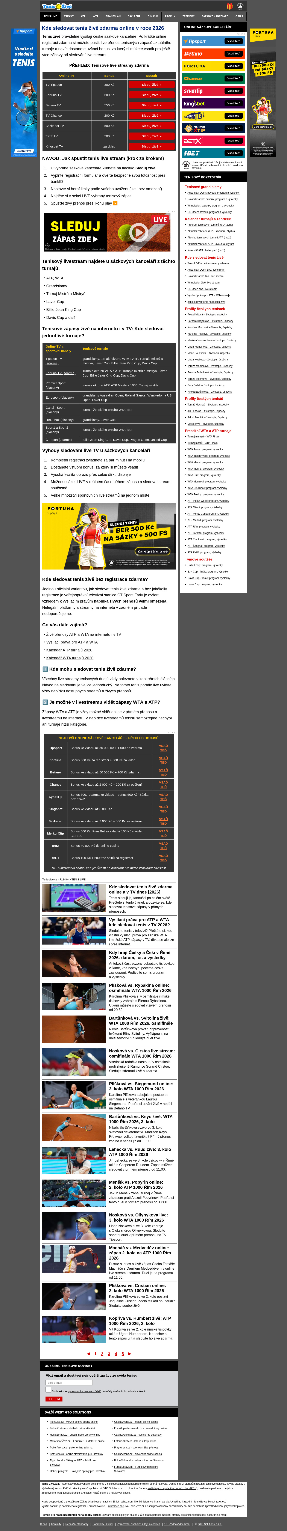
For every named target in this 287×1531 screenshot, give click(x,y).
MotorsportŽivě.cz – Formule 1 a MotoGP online (77, 1441)
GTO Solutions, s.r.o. (210, 1524)
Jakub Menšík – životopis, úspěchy (207, 417)
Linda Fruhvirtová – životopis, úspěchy (209, 346)
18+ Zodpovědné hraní (177, 1524)
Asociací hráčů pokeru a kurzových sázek (106, 1492)
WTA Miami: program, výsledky (205, 462)
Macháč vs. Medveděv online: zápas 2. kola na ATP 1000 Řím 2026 (140, 1252)
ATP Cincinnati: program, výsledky (207, 539)
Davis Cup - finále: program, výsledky (209, 578)
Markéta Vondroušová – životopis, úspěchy (212, 340)
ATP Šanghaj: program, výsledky (206, 545)
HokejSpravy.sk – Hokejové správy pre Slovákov (77, 1471)
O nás (43, 1524)
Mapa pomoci (153, 1514)
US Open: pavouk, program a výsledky (210, 212)
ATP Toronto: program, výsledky (206, 533)
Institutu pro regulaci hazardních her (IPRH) (172, 1488)
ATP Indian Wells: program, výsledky (208, 500)
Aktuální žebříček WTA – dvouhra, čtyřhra (211, 231)
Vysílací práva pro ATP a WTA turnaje (209, 295)
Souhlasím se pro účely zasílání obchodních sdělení (98, 1391)
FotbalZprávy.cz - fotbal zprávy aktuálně (73, 1428)
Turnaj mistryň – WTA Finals (204, 436)
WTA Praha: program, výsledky (205, 449)
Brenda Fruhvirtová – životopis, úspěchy (210, 372)
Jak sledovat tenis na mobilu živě (206, 301)
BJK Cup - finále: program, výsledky (208, 571)
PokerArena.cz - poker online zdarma (71, 1447)
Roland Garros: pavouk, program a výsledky (213, 199)
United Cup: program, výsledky (205, 565)
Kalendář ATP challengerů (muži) (206, 250)
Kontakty (56, 1524)
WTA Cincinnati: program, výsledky (207, 488)
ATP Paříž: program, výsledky (205, 552)
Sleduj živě (150, 84)
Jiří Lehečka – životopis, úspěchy (206, 411)
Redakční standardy (76, 1524)
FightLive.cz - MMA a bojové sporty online (74, 1421)
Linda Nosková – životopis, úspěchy (208, 359)
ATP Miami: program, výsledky (205, 507)
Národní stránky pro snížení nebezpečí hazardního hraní (194, 1514)
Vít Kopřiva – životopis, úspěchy (206, 423)
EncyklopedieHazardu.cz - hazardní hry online (140, 1428)
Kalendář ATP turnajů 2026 (69, 650)
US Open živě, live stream (202, 289)
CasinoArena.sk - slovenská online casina (138, 1454)
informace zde (116, 1506)
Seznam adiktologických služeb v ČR (123, 1514)
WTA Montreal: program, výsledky (207, 481)
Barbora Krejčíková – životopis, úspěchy (210, 320)
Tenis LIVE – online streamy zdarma (208, 263)
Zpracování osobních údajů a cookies (138, 1524)
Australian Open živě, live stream (206, 269)
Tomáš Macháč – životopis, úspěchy (208, 404)
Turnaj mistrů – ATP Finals (203, 443)
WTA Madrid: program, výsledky (206, 468)
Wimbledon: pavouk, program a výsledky (211, 205)
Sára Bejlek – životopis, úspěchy (206, 385)
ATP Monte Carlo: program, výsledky (208, 513)
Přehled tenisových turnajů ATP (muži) (209, 237)
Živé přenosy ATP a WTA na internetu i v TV (83, 634)
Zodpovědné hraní (52, 1492)
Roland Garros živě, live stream (205, 276)
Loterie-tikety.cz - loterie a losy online (135, 1441)
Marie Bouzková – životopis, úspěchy (209, 353)
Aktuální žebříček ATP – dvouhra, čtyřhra (211, 244)
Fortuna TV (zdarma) (61, 373)
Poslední (130, 1354)
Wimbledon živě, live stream (204, 282)
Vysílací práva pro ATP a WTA (72, 642)
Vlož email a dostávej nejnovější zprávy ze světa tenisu (91, 1375)
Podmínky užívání (103, 1524)
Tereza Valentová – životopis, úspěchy (209, 378)
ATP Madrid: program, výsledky (205, 520)
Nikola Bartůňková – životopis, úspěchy (210, 391)
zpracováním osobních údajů (84, 1391)
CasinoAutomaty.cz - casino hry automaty (138, 1434)
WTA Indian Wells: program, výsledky (209, 455)
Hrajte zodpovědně (52, 1501)
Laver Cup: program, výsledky (205, 584)
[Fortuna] (263, 156)
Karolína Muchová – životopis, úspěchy (210, 327)
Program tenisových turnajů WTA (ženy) (210, 224)
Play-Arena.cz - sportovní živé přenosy (136, 1447)
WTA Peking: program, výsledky (206, 494)
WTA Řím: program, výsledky (204, 475)
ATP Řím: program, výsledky (204, 526)
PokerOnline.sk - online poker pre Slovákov (139, 1460)
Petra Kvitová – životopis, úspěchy (207, 314)
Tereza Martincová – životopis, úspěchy (210, 366)
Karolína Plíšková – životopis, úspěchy (210, 333)
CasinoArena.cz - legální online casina (136, 1421)
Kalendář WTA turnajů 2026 (70, 658)
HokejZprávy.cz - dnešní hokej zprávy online (75, 1434)
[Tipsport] (24, 156)
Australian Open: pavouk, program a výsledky (214, 192)
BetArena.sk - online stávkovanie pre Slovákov (76, 1454)
